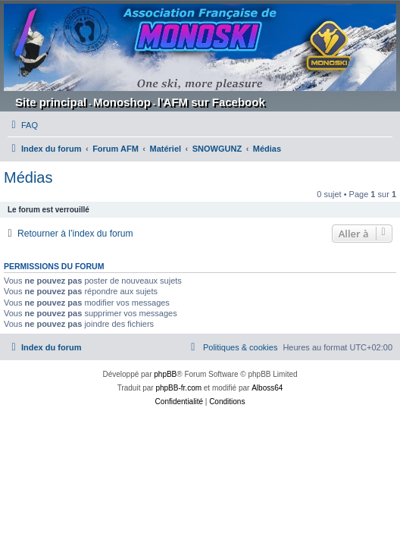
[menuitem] (23, 125)
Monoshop (122, 102)
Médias (28, 177)
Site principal (50, 102)
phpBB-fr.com (178, 388)
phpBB (165, 374)
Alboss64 (267, 388)
